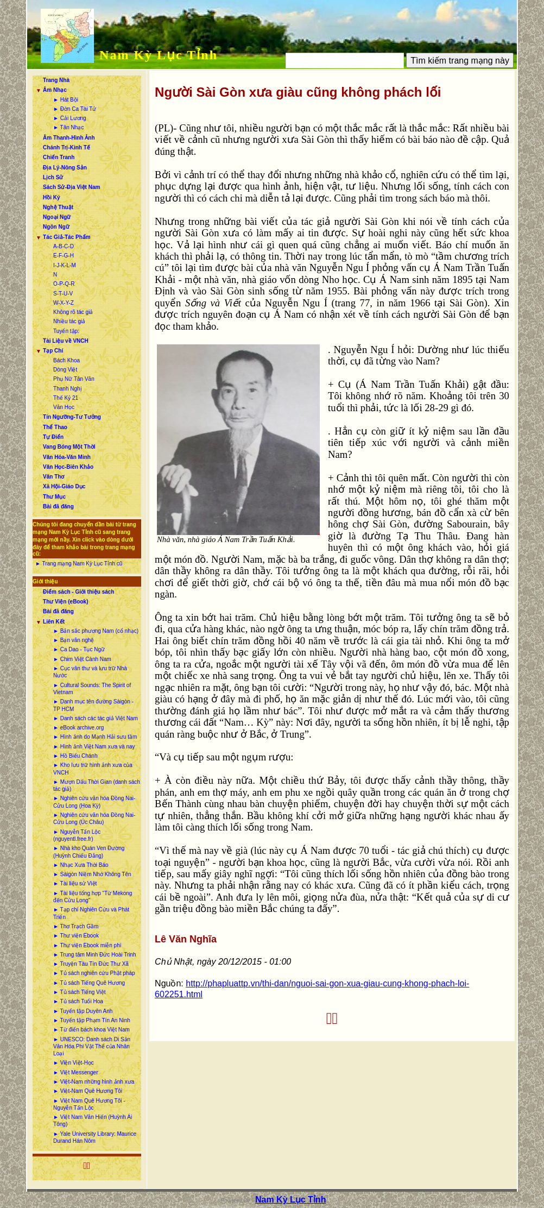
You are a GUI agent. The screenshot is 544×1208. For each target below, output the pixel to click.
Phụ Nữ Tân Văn (73, 379)
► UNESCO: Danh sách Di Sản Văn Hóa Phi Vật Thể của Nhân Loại (91, 1046)
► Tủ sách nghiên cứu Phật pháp (94, 973)
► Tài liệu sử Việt (75, 883)
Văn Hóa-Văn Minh (67, 457)
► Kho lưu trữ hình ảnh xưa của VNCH (92, 768)
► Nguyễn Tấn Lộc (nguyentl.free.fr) (76, 835)
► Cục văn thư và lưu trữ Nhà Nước (90, 671)
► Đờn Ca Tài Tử (74, 109)
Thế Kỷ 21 (65, 398)
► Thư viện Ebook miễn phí (87, 945)
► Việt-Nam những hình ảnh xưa (93, 1082)
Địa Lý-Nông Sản (65, 168)
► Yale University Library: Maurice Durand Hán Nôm (94, 1137)
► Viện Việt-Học (73, 1063)
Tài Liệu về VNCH (65, 341)
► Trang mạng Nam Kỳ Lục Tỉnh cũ (78, 564)
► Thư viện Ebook (76, 936)
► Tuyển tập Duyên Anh (82, 1011)
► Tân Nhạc (68, 127)
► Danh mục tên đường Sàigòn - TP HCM (93, 705)
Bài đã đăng (58, 506)
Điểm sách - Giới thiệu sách (78, 592)
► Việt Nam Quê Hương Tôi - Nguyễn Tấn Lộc (89, 1104)
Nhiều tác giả (69, 321)
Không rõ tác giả (73, 312)
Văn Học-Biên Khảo (68, 467)
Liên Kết (54, 622)
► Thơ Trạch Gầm (75, 926)
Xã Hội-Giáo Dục (64, 486)
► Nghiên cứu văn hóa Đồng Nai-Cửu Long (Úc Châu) (94, 818)
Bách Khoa (66, 360)
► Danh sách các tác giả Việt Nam (95, 718)
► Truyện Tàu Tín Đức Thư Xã (91, 964)
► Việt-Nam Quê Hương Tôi (87, 1091)
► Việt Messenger (75, 1072)
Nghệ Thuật (58, 207)
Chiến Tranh (58, 157)
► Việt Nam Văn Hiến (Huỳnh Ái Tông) (92, 1120)
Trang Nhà (56, 80)
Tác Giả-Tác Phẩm (67, 237)
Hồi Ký (51, 197)
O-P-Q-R (63, 284)
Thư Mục (54, 497)
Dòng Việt (65, 370)
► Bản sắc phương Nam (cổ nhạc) (95, 631)
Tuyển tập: (66, 331)
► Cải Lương (69, 118)
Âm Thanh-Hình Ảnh (68, 138)
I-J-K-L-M (64, 265)
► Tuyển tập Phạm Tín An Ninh (91, 1020)
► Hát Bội (65, 100)
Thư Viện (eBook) (65, 602)
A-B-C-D (63, 246)
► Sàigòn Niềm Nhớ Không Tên (92, 874)
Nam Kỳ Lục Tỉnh (158, 55)
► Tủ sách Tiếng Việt (79, 992)
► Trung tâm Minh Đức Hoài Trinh (94, 955)
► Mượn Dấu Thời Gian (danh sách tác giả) (96, 785)
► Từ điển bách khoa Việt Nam (91, 1030)
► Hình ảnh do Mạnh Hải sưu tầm (95, 737)
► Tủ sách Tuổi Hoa (78, 1001)
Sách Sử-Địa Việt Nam (71, 187)
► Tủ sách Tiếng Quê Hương (89, 983)
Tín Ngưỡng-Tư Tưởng (72, 417)
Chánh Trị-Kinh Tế (66, 147)
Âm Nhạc (55, 90)
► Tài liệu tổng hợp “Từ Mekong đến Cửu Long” (92, 896)
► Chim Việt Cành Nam (82, 659)
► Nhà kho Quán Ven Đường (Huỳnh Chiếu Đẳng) (88, 851)
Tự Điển (53, 437)
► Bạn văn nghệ (73, 640)
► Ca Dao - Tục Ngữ (79, 649)
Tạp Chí (53, 351)
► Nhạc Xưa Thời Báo (81, 865)
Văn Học (63, 407)
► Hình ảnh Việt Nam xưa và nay (94, 747)
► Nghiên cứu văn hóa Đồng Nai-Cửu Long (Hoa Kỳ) (94, 801)
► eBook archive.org (78, 728)
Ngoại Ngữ (57, 217)
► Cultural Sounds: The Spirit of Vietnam (92, 688)
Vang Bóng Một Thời (69, 447)
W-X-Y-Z (63, 303)
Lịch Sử (53, 177)
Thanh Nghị (67, 389)
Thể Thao (55, 427)
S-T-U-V (63, 294)
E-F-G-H (63, 256)
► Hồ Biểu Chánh (75, 756)
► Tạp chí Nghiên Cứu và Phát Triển (91, 913)
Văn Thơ (53, 477)
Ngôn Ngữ (56, 227)
